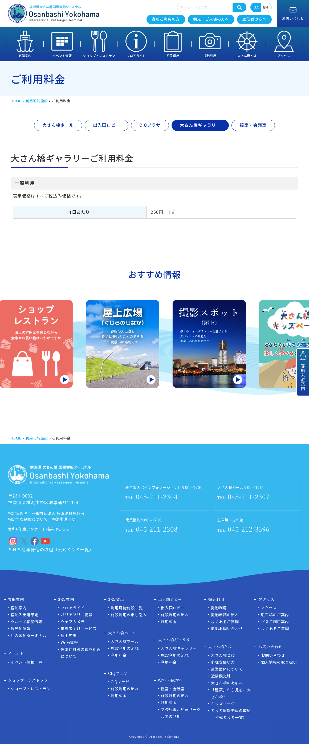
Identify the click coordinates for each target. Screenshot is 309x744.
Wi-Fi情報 (69, 642)
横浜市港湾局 (64, 519)
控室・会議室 (173, 689)
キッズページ (223, 704)
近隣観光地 (221, 676)
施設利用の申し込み (129, 615)
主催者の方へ (254, 19)
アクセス (284, 56)
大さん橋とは (247, 56)
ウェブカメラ (73, 622)
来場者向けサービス (79, 629)
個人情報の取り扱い (279, 662)
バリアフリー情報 (77, 615)
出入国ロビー (173, 608)
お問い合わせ (273, 655)
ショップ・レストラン (99, 56)
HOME (16, 101)
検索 (239, 7)
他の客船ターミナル (29, 636)
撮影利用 (210, 56)
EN (265, 7)
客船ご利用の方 (166, 19)
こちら (64, 529)
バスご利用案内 (275, 622)
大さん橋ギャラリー (179, 648)
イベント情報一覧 (27, 662)
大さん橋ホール (125, 641)
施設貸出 (172, 56)
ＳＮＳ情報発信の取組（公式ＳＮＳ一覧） (51, 549)
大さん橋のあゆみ (227, 683)
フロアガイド (136, 56)
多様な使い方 (223, 662)
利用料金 (119, 655)
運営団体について (227, 669)
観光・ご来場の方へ (211, 19)
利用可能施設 (37, 101)
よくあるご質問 (225, 622)
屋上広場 (69, 636)
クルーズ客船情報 (26, 622)
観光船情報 (21, 629)
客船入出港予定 (25, 615)
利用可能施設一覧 (127, 608)
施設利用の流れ (125, 648)
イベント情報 (62, 56)
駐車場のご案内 (275, 615)
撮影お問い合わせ (227, 629)
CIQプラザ (120, 682)
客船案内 (25, 56)
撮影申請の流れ (225, 615)
